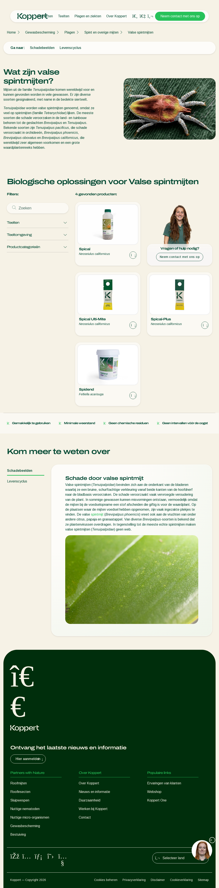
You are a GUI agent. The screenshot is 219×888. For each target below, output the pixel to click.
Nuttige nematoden (25, 809)
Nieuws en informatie (94, 792)
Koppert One (157, 800)
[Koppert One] (143, 16)
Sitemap (203, 880)
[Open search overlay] (135, 16)
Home (11, 32)
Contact (85, 817)
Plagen (69, 32)
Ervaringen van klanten (164, 783)
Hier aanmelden (30, 759)
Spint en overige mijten (101, 32)
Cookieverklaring (181, 880)
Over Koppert (116, 16)
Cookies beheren (105, 880)
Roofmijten (18, 783)
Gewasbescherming (40, 32)
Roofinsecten (20, 792)
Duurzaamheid (89, 800)
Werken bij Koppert (93, 809)
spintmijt (97, 514)
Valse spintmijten (140, 32)
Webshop (154, 792)
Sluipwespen (19, 800)
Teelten (63, 16)
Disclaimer (158, 880)
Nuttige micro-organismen (29, 817)
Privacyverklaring (134, 880)
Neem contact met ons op (180, 16)
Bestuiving (18, 834)
